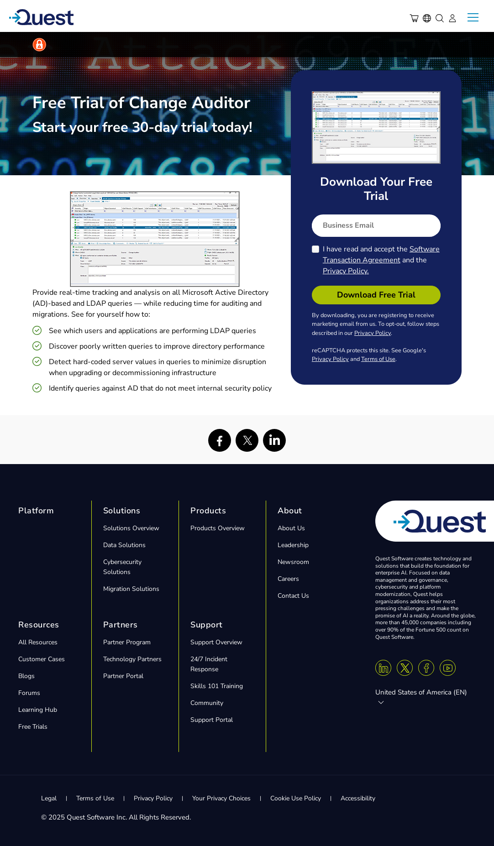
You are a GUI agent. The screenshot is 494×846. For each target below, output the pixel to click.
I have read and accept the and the (381, 260)
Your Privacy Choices (221, 798)
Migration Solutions (131, 589)
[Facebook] (426, 668)
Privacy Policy (372, 333)
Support (206, 624)
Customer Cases (41, 659)
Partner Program (127, 642)
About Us (291, 528)
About (290, 510)
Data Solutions (124, 545)
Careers (288, 578)
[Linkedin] (383, 668)
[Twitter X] (405, 668)
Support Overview (216, 642)
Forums (29, 693)
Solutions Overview (131, 528)
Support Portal (211, 719)
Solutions (122, 510)
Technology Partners (132, 659)
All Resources (38, 642)
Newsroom (293, 562)
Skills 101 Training (216, 686)
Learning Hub (37, 709)
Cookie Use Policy (295, 798)
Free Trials (32, 726)
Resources (38, 624)
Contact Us (293, 595)
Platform (36, 510)
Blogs (26, 676)
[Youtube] (448, 668)
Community (206, 703)
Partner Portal (123, 676)
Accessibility (358, 798)
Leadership (293, 545)
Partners (120, 624)
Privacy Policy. (346, 271)
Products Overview (217, 528)
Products (208, 510)
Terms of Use (378, 359)
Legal (49, 798)
